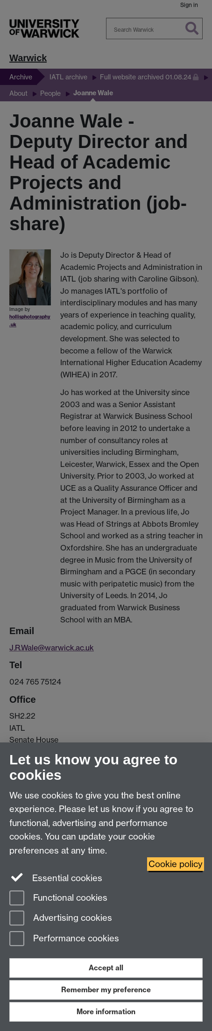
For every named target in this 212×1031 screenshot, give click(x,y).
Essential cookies (55, 877)
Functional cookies (58, 898)
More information (106, 1011)
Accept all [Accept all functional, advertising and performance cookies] (106, 967)
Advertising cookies (60, 918)
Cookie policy (175, 864)
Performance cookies (64, 939)
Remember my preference (106, 989)
